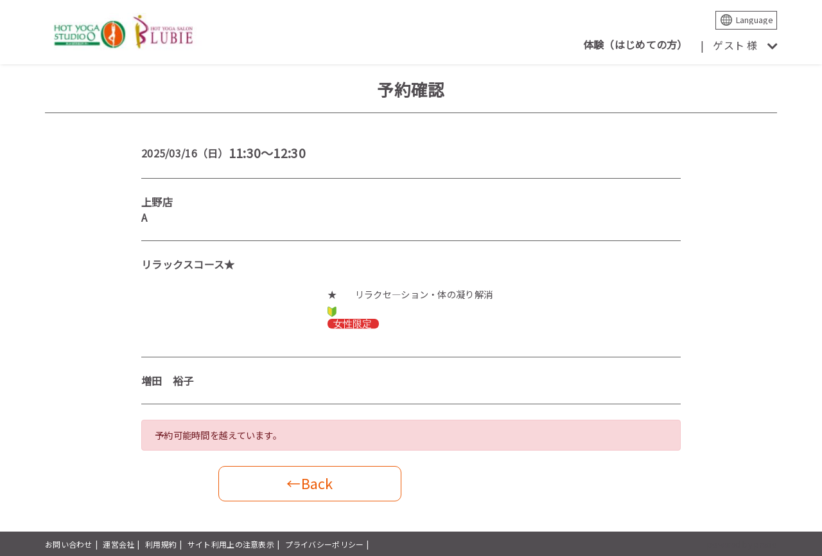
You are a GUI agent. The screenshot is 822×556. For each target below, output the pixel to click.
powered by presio (742, 544)
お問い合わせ (68, 544)
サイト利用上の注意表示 (231, 544)
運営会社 (118, 544)
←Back (309, 483)
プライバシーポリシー (324, 544)
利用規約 (161, 544)
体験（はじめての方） (635, 44)
